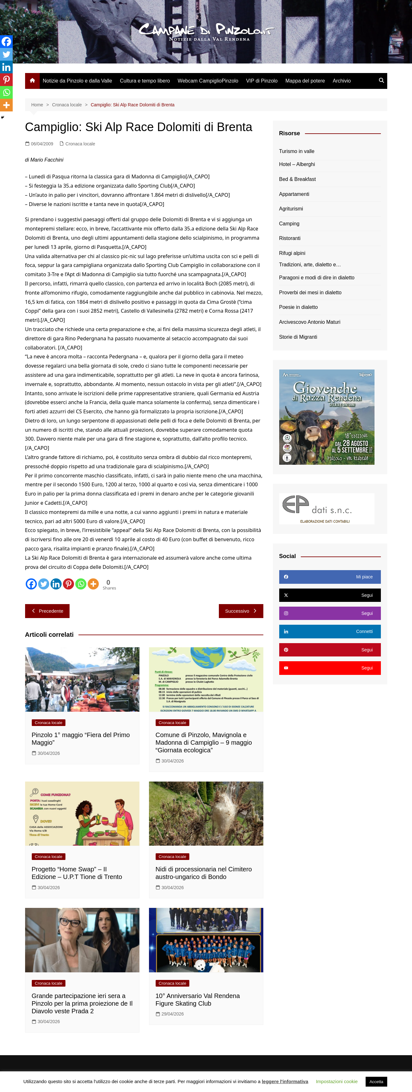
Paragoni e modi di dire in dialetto (317, 277)
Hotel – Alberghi (297, 164)
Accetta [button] (376, 1081)
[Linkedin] (56, 583)
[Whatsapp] (80, 583)
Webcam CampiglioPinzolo (208, 80)
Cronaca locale (80, 143)
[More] (93, 583)
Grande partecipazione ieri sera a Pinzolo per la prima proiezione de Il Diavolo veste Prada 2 (82, 1003)
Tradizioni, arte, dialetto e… (310, 264)
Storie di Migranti (298, 337)
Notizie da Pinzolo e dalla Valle (77, 80)
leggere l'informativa (285, 1081)
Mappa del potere (305, 80)
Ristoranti (290, 238)
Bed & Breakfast (297, 179)
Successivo (241, 611)
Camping (289, 223)
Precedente (47, 611)
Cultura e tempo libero (145, 80)
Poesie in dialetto (298, 307)
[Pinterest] (68, 583)
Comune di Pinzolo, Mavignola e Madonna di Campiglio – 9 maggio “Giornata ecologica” (204, 742)
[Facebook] (31, 583)
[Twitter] (43, 583)
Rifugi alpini (292, 253)
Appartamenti (294, 194)
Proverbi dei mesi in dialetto (310, 292)
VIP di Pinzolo (262, 80)
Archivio (342, 80)
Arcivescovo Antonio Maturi (310, 322)
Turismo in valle (296, 151)
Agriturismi (291, 208)
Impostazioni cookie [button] (337, 1081)
